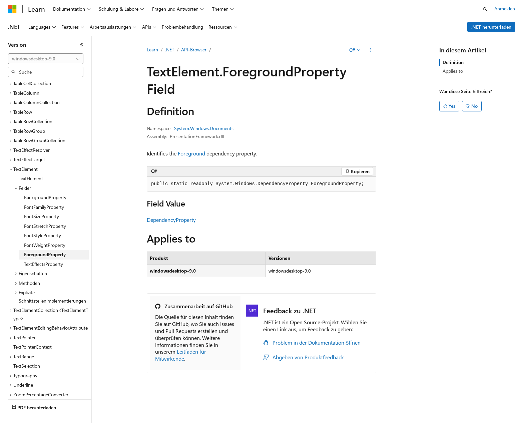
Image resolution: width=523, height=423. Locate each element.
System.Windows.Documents (203, 128)
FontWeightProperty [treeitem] (44, 229)
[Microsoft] (12, 9)
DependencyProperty (171, 219)
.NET (169, 49)
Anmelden (504, 8)
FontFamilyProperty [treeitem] (44, 191)
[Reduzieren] (82, 45)
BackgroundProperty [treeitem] (45, 181)
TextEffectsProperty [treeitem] (43, 248)
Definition (453, 62)
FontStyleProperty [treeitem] (42, 220)
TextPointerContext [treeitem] (32, 331)
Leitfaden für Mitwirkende (180, 355)
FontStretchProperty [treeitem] (45, 210)
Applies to (453, 71)
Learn (152, 49)
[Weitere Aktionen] (370, 50)
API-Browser (193, 49)
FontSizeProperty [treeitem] (41, 200)
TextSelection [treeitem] (26, 350)
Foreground (191, 153)
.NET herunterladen (491, 27)
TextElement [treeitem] (31, 162)
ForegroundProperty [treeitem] (45, 239)
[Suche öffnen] (485, 9)
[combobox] (45, 58)
